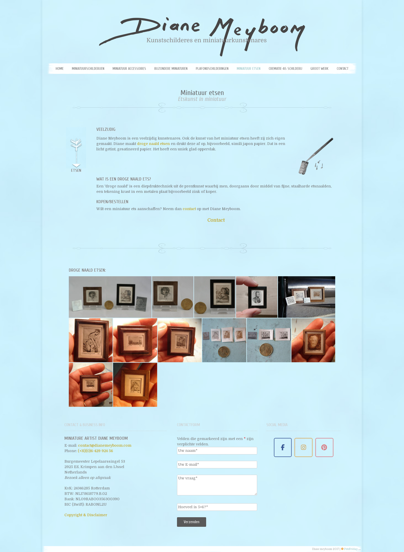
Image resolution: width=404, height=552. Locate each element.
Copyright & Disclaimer (85, 515)
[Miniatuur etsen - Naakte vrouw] (180, 340)
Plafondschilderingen (212, 68)
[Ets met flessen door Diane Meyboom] (91, 385)
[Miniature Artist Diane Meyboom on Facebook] (283, 447)
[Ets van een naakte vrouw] (224, 340)
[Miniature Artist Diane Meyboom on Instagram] (303, 447)
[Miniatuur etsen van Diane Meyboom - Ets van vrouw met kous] (91, 340)
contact (190, 209)
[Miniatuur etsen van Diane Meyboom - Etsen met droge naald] (306, 297)
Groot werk (319, 68)
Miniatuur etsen (248, 68)
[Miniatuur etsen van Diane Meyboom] (214, 297)
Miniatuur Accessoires (129, 68)
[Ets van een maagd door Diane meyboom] (135, 385)
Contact (342, 68)
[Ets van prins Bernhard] (313, 340)
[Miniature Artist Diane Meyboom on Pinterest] (324, 447)
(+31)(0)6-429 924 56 (95, 451)
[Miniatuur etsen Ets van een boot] (135, 340)
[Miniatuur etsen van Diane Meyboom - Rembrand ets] (110, 297)
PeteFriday (351, 549)
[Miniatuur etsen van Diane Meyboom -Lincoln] (256, 297)
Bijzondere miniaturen (171, 68)
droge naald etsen (154, 144)
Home (60, 68)
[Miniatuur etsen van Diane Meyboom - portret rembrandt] (172, 297)
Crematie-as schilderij (285, 68)
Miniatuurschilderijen (88, 68)
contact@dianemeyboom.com (104, 445)
